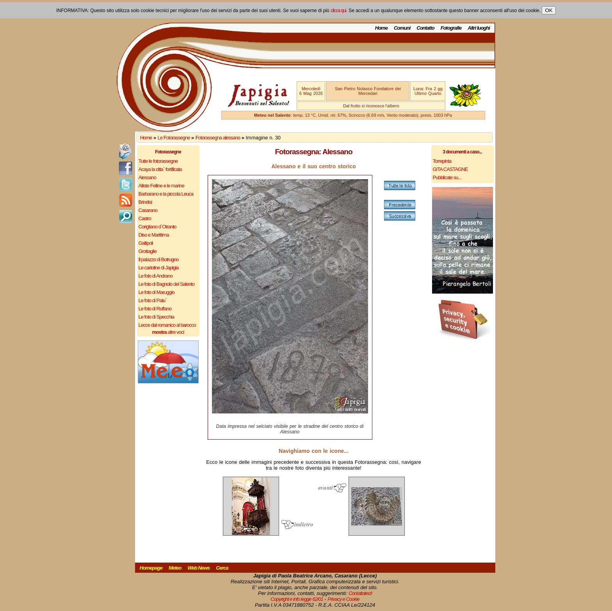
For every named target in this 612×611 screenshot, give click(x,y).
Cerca (222, 568)
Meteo (175, 568)
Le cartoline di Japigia (159, 268)
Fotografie (451, 28)
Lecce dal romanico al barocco (167, 325)
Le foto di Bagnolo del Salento (166, 284)
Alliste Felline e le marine (162, 186)
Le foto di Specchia (156, 317)
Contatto (425, 28)
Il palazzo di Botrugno (159, 259)
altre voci (168, 332)
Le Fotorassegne (174, 138)
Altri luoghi (479, 28)
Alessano (147, 177)
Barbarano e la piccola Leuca (166, 194)
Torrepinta (442, 161)
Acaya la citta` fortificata (160, 169)
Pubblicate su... (447, 177)
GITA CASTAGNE (450, 169)
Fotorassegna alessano (218, 138)
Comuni (402, 28)
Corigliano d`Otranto (157, 227)
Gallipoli (146, 243)
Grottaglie (148, 251)
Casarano (148, 210)
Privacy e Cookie (343, 599)
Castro (145, 218)
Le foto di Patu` (153, 300)
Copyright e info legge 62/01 (296, 599)
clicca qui (338, 10)
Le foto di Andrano (156, 276)
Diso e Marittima (154, 235)
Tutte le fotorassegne (158, 161)
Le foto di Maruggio (156, 292)
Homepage (151, 568)
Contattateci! (360, 593)
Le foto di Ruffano (155, 309)
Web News (199, 568)
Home (381, 28)
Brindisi (145, 202)
